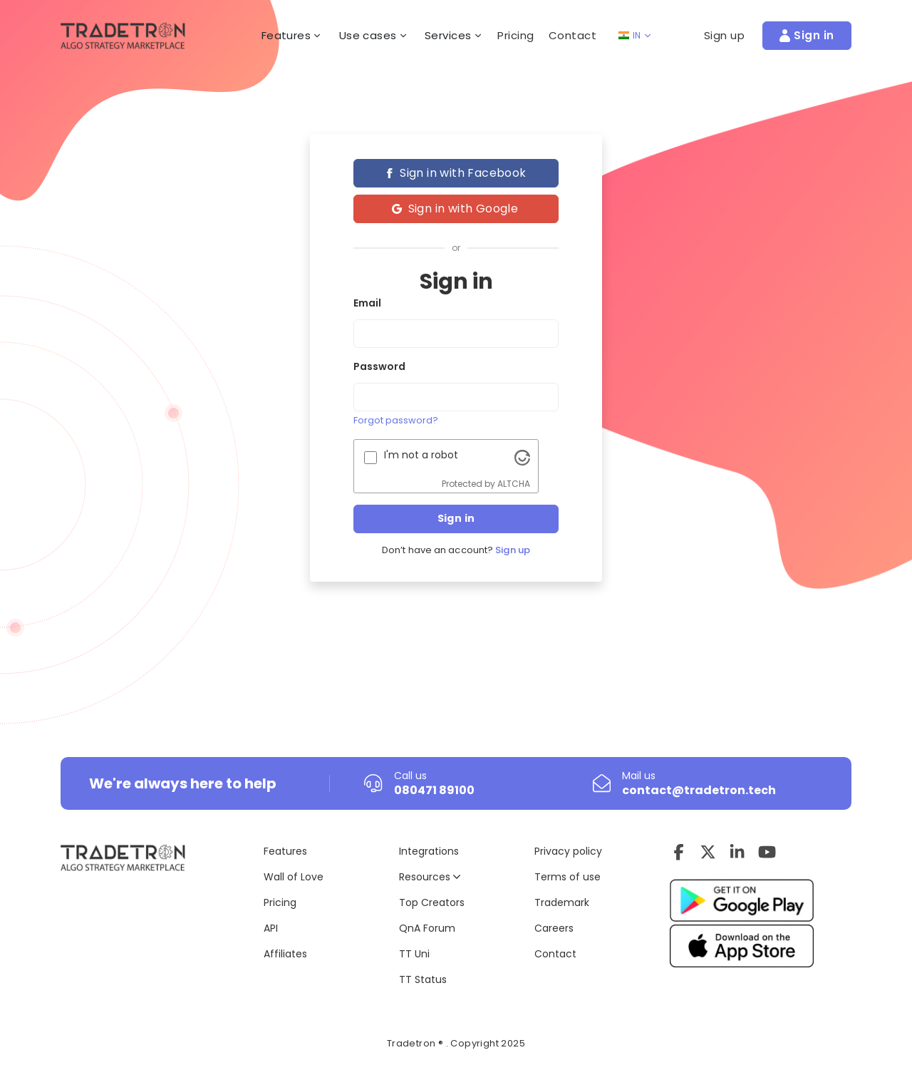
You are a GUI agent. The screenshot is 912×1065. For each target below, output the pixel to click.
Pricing (515, 35)
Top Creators (432, 902)
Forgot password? (395, 420)
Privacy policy (568, 851)
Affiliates (285, 954)
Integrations (429, 851)
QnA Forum (427, 928)
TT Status (423, 979)
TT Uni (414, 954)
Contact (573, 35)
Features (285, 851)
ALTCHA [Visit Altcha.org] (513, 484)
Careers (554, 928)
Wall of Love (293, 877)
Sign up (512, 550)
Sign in (456, 518)
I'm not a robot (421, 455)
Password (379, 366)
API (271, 928)
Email (367, 303)
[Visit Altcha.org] (522, 457)
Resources (429, 877)
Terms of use (567, 877)
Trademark (561, 902)
